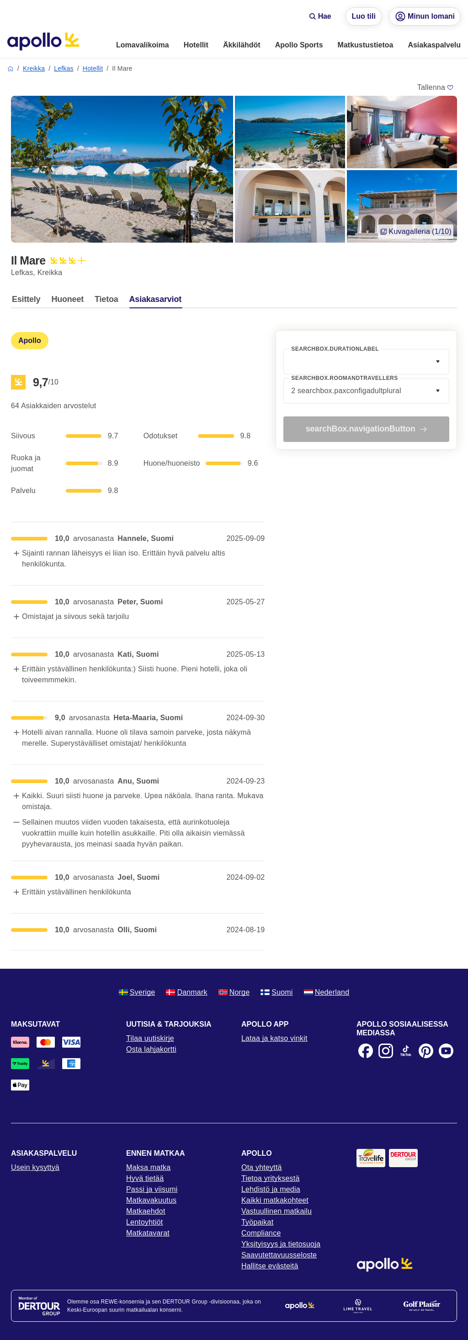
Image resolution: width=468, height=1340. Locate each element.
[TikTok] (406, 1051)
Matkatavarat (148, 1233)
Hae (320, 16)
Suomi (276, 992)
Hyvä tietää (145, 1178)
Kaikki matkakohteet (274, 1200)
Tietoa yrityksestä (270, 1178)
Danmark (186, 992)
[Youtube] (446, 1051)
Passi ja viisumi (152, 1189)
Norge (234, 992)
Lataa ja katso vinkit (274, 1038)
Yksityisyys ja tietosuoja (280, 1244)
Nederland (327, 992)
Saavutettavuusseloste (279, 1255)
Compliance (261, 1233)
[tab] (28, 301)
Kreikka (34, 68)
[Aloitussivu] (43, 41)
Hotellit (93, 68)
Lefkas (63, 68)
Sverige (137, 992)
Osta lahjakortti (151, 1049)
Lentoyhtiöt (144, 1222)
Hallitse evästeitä (269, 1266)
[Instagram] (386, 1051)
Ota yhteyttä (261, 1167)
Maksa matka (148, 1167)
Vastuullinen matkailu (276, 1211)
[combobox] (366, 361)
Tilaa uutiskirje (150, 1038)
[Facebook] (365, 1051)
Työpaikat (257, 1222)
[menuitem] (142, 46)
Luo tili (363, 16)
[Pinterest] (426, 1051)
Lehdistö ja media (270, 1189)
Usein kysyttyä (35, 1167)
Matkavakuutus (151, 1200)
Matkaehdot (145, 1211)
